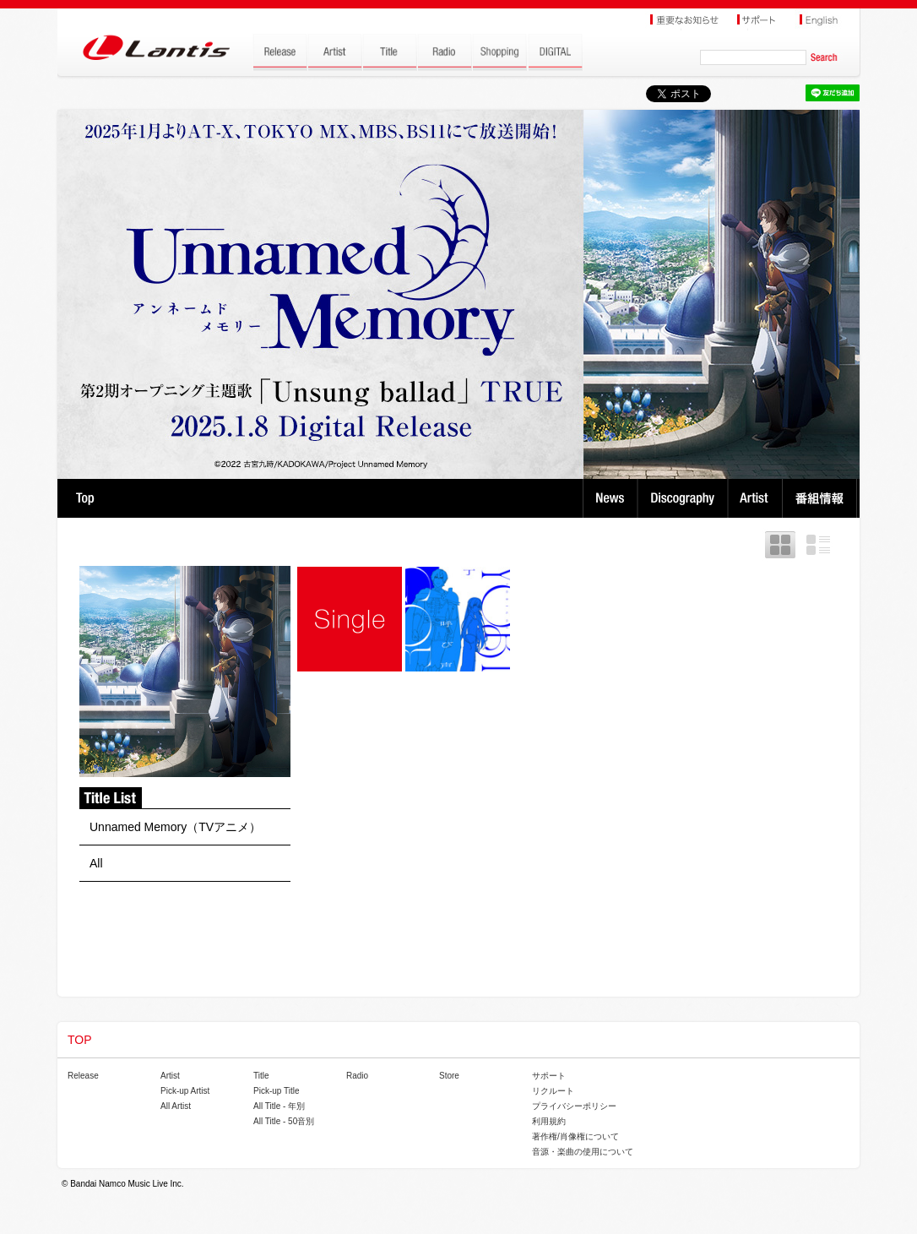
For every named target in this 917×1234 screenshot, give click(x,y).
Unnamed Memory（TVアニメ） (175, 827)
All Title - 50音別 (283, 1121)
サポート (549, 1075)
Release (83, 1075)
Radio (357, 1075)
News (610, 498)
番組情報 (822, 498)
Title (261, 1075)
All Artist (175, 1106)
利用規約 (549, 1121)
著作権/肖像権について (575, 1136)
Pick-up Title (276, 1090)
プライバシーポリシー (574, 1106)
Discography (684, 498)
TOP (84, 498)
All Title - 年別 (279, 1106)
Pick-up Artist (184, 1090)
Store (449, 1075)
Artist (757, 498)
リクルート (553, 1090)
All (96, 863)
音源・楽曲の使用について (582, 1151)
